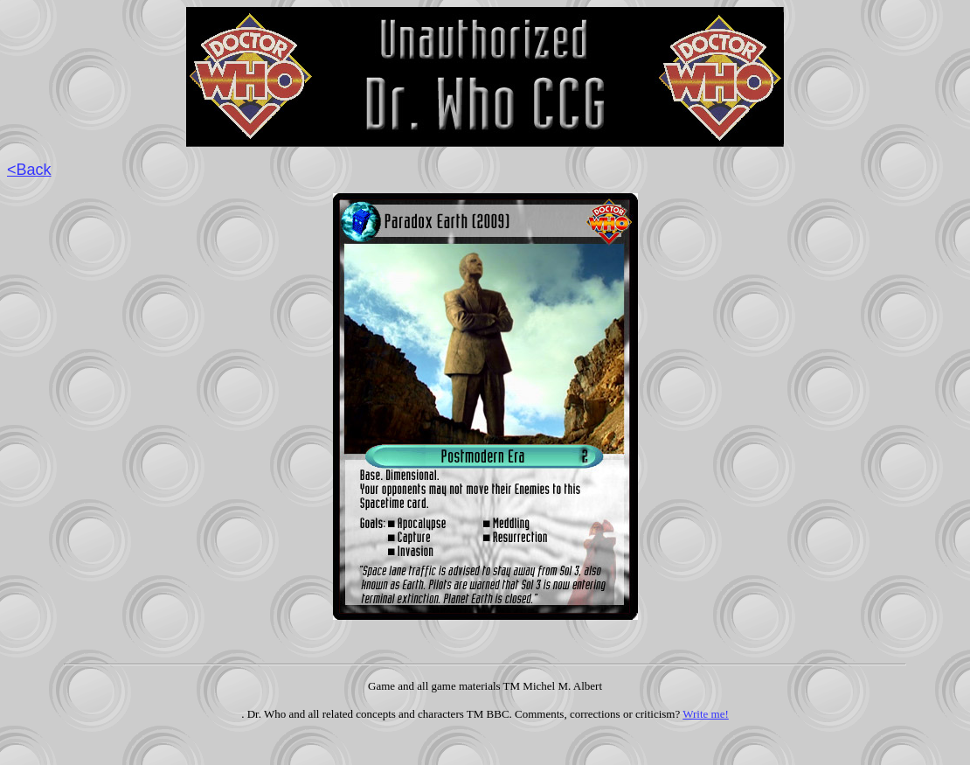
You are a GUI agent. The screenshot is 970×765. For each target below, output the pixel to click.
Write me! (705, 713)
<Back (29, 169)
